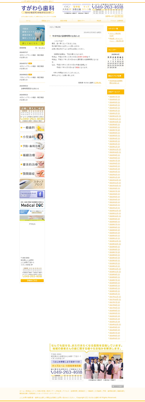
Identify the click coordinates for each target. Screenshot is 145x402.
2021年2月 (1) (115, 205)
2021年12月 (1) (115, 180)
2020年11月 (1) (115, 213)
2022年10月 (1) (115, 152)
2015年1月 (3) (115, 322)
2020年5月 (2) (115, 230)
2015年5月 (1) (115, 313)
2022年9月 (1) (115, 155)
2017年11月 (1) (115, 297)
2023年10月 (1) (115, 122)
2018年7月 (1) (115, 280)
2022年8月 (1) (115, 158)
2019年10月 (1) (115, 244)
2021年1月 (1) (115, 208)
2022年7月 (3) (115, 161)
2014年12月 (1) (115, 324)
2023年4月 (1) (115, 138)
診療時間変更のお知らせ (29, 88)
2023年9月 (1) (115, 124)
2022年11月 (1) (115, 149)
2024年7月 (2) (115, 97)
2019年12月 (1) (115, 241)
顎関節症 (32, 393)
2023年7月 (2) (115, 130)
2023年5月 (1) (115, 135)
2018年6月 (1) (115, 283)
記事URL (98, 83)
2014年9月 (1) (115, 327)
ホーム (22, 391)
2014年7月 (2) (115, 333)
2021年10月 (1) (115, 185)
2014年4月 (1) (115, 338)
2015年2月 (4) (115, 319)
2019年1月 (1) (115, 266)
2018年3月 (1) (115, 291)
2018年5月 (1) (115, 285)
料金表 (58, 391)
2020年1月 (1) (115, 238)
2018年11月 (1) (115, 272)
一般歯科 (90, 391)
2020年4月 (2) (115, 233)
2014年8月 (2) (115, 330)
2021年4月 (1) (115, 199)
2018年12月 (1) (115, 269)
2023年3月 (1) (115, 141)
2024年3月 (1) (115, 108)
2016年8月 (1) (115, 310)
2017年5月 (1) (115, 308)
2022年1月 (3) (115, 177)
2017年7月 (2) (115, 302)
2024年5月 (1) (115, 102)
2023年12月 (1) (115, 116)
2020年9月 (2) (115, 219)
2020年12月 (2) (115, 211)
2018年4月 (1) (115, 288)
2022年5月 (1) (115, 166)
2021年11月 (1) (115, 183)
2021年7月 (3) (115, 191)
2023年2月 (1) (115, 144)
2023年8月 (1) (115, 127)
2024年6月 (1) (115, 99)
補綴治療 (120, 391)
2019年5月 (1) (115, 255)
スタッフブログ (42, 393)
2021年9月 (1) (115, 188)
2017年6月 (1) (115, 305)
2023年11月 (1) (115, 119)
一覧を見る (41, 48)
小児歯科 (98, 391)
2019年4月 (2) (115, 258)
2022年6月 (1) (115, 163)
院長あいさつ (31, 391)
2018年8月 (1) (115, 277)
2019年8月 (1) (115, 249)
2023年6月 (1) (115, 133)
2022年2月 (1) (115, 174)
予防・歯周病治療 (109, 391)
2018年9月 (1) (115, 274)
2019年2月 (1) (115, 263)
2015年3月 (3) (115, 316)
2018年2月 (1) (115, 294)
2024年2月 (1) (115, 111)
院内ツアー (51, 391)
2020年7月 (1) (115, 224)
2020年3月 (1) (115, 235)
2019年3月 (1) (115, 260)
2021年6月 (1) (115, 194)
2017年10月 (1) (115, 299)
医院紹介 (82, 391)
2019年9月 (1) (115, 247)
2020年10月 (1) (115, 216)
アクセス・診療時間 (70, 391)
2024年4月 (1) (115, 105)
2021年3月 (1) (115, 202)
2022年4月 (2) (115, 169)
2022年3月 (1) (115, 172)
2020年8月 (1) (115, 222)
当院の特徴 (41, 391)
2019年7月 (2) (115, 252)
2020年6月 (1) (115, 227)
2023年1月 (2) (115, 147)
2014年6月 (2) (115, 335)
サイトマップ (55, 393)
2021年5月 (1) (115, 197)
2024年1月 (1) (115, 113)
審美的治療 (24, 393)
